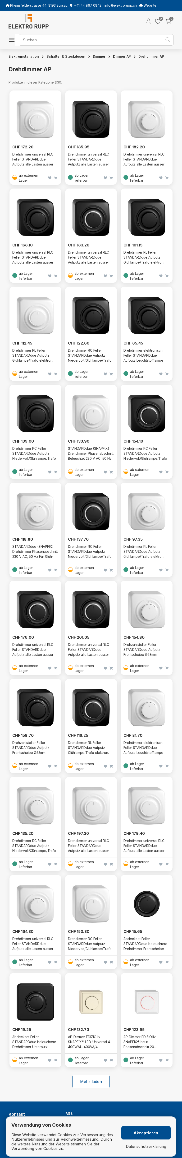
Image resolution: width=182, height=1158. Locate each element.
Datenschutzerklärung (146, 1146)
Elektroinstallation (24, 56)
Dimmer (99, 56)
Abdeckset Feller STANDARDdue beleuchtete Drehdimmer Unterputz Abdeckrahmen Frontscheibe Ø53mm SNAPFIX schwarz (35, 1047)
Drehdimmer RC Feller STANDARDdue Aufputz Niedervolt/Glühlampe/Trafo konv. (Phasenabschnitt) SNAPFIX (34, 458)
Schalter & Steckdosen (65, 56)
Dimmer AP (122, 56)
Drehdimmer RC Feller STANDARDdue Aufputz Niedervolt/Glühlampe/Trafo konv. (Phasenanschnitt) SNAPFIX (90, 360)
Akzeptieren (146, 1132)
